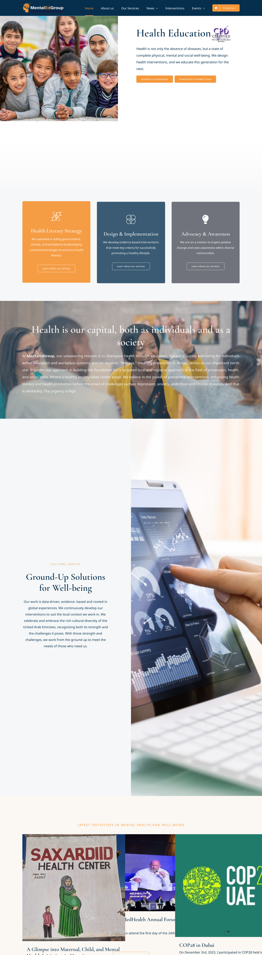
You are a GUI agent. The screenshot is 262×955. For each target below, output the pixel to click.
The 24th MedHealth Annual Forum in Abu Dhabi (148, 922)
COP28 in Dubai (196, 945)
